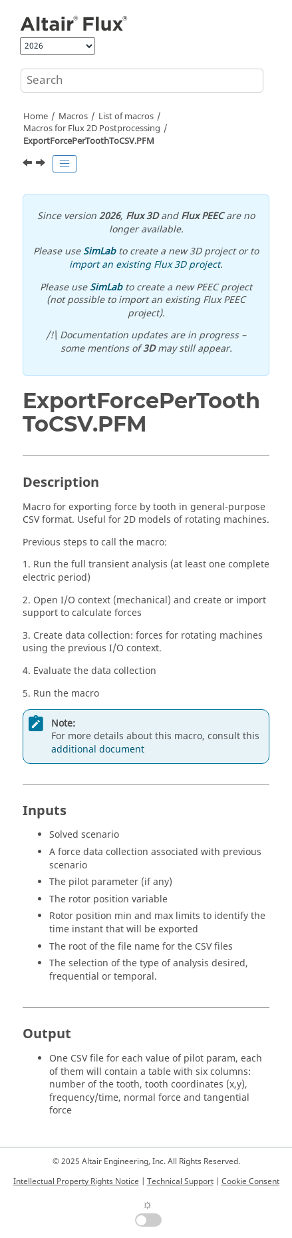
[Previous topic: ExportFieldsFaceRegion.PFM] (28, 164)
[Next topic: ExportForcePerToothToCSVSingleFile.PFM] (42, 164)
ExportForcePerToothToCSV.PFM (88, 141)
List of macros (126, 117)
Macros (73, 117)
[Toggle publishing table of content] (64, 163)
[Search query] (142, 81)
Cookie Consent (250, 1181)
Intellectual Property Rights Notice (76, 1181)
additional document (97, 750)
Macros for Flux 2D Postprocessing (91, 129)
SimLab (99, 251)
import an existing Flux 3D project (144, 265)
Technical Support (180, 1181)
